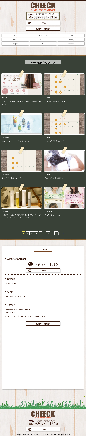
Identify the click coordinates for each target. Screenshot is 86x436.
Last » (61, 233)
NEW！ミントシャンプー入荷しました (16, 141)
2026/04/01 (49, 174)
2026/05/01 (49, 137)
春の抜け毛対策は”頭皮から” (55, 178)
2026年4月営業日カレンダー (12, 178)
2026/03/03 (6, 211)
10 (48, 233)
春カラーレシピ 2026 (53, 215)
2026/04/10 (6, 174)
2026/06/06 (6, 98)
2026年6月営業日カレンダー (55, 101)
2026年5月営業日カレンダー (55, 141)
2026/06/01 (49, 98)
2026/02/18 (49, 211)
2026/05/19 (6, 137)
